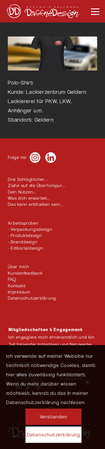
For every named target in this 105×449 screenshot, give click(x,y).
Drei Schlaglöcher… (28, 179)
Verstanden (53, 417)
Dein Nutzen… (22, 192)
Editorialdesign (27, 248)
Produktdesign (26, 235)
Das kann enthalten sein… (35, 204)
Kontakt (16, 285)
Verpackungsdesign (31, 229)
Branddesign (24, 242)
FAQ (12, 279)
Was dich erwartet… (29, 198)
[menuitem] (92, 11)
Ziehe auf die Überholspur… (37, 185)
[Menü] (92, 11)
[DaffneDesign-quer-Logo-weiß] (43, 11)
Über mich (18, 266)
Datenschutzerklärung (32, 298)
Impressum (19, 292)
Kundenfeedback (25, 273)
